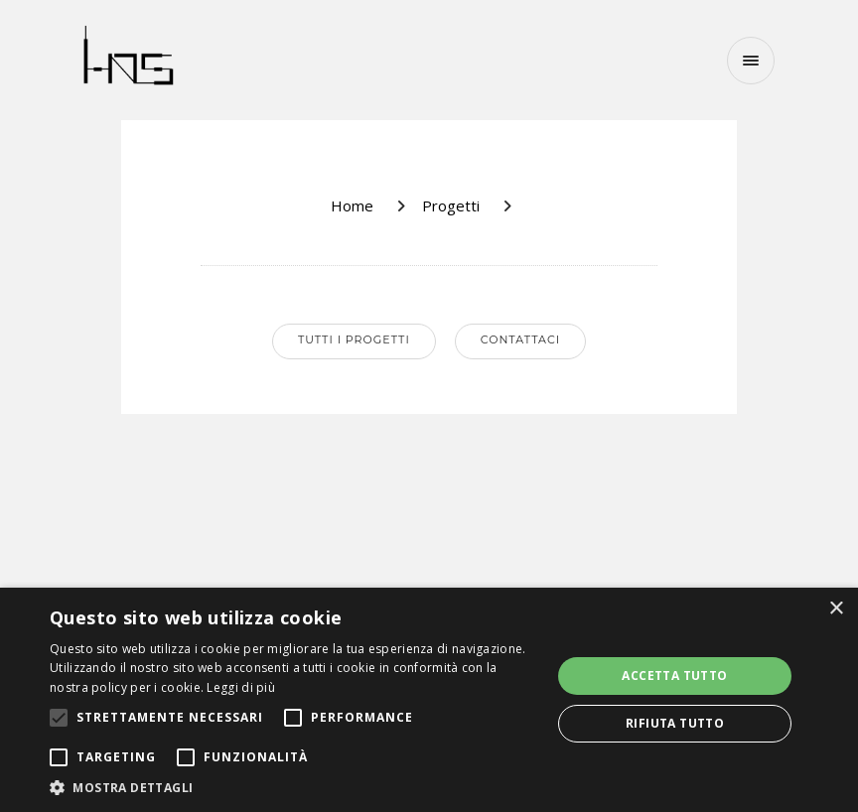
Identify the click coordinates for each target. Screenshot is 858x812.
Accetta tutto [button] (674, 675)
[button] (293, 787)
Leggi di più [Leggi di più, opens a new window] (241, 687)
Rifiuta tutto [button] (675, 723)
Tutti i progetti (354, 339)
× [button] (835, 609)
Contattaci (520, 339)
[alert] (429, 700)
